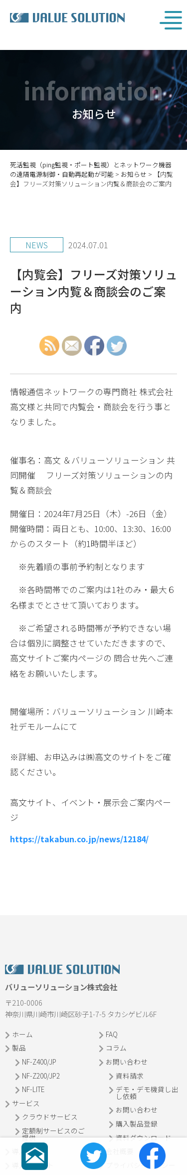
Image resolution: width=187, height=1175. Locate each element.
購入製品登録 (137, 1124)
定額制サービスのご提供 (53, 1134)
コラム (116, 1048)
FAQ (112, 1034)
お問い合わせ (127, 1062)
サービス (26, 1103)
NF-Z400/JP (39, 1062)
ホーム (22, 1034)
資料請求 (130, 1076)
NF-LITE (33, 1089)
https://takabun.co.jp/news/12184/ (79, 839)
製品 (19, 1048)
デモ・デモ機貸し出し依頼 (147, 1092)
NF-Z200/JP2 (41, 1076)
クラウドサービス (50, 1117)
